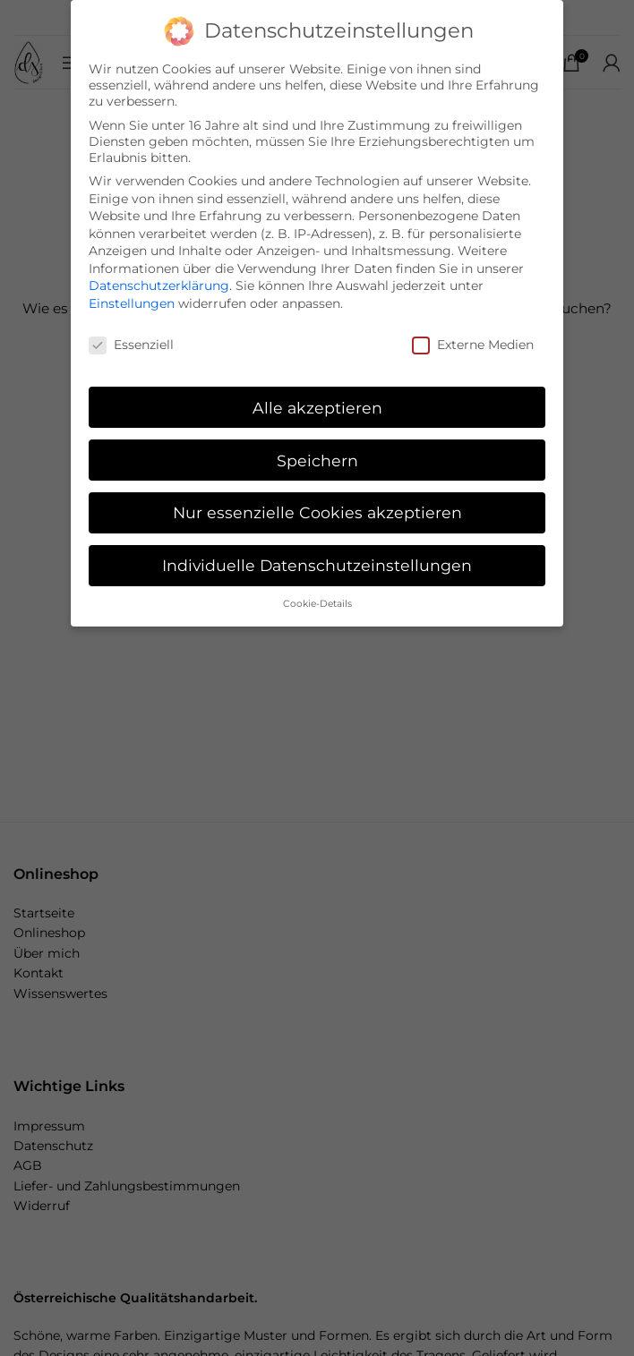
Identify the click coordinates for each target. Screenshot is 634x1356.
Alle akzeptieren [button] (317, 406)
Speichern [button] (317, 459)
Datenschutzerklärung (159, 285)
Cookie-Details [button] (317, 603)
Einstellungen (132, 302)
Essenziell (131, 344)
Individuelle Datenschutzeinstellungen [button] (317, 564)
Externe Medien (473, 344)
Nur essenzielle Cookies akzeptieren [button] (317, 512)
